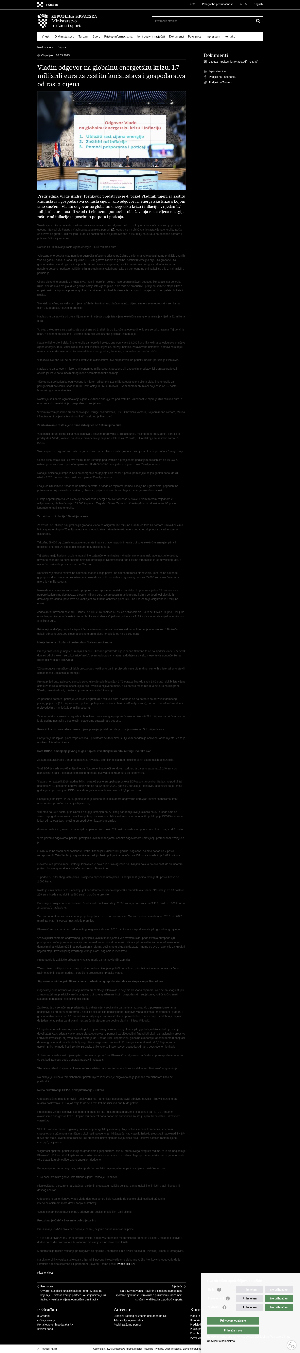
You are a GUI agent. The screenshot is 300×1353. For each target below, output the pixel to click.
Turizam (84, 36)
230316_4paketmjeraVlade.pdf (228, 61)
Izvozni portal (45, 1328)
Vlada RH (124, 1263)
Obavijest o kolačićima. (221, 1341)
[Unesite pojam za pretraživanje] (203, 21)
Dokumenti (176, 36)
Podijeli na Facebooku (219, 77)
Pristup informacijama (118, 36)
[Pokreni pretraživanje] (258, 21)
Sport (96, 36)
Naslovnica (44, 47)
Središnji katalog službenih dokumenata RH (140, 1315)
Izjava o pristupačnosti (194, 1348)
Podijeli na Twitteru (217, 82)
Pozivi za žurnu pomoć (128, 1324)
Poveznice (194, 36)
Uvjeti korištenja (173, 1348)
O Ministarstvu (64, 36)
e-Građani (43, 1315)
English (258, 4)
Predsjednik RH (199, 1324)
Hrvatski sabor (199, 1320)
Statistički (214, 1315)
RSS (192, 4)
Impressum (213, 36)
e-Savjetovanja (46, 1320)
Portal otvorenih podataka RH (55, 1324)
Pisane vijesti (45, 1272)
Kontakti (230, 36)
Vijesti (46, 36)
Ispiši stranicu (214, 71)
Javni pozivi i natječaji (151, 36)
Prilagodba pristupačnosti (217, 4)
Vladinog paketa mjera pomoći (91, 229)
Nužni (211, 1297)
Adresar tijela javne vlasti (129, 1320)
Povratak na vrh (49, 1348)
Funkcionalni (216, 1306)
